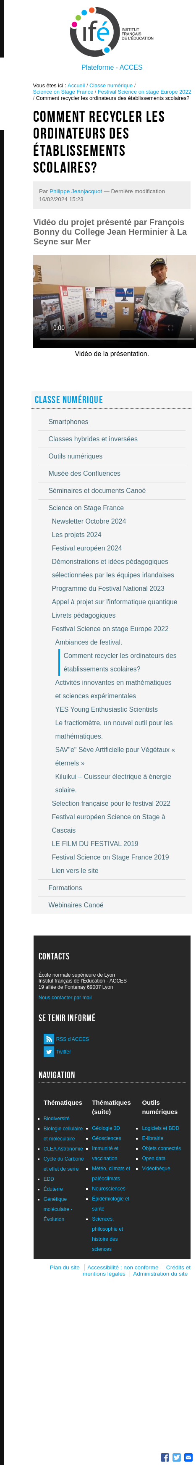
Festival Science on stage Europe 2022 (144, 92)
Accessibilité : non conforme (122, 1267)
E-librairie (152, 1138)
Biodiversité (57, 1119)
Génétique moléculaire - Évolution (58, 1209)
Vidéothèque (156, 1168)
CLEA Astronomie (63, 1149)
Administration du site (160, 1274)
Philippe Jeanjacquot (76, 191)
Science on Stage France (63, 92)
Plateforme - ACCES (112, 67)
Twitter (63, 1052)
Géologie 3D (106, 1128)
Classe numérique (111, 85)
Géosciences (106, 1138)
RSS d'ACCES (72, 1039)
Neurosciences (108, 1189)
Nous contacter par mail (65, 998)
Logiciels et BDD (160, 1128)
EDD (49, 1179)
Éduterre (53, 1189)
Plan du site (65, 1267)
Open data (153, 1158)
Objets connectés (161, 1148)
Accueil (76, 85)
